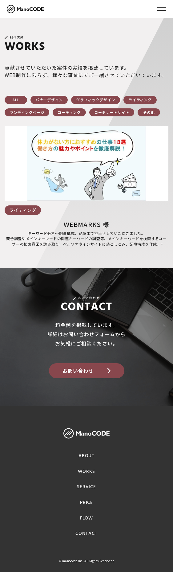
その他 (149, 112)
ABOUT (86, 456)
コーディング (69, 112)
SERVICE (86, 487)
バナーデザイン (49, 99)
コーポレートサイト (111, 112)
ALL (15, 99)
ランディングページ (27, 112)
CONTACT (86, 533)
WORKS (86, 471)
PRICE (86, 502)
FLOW (86, 518)
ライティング (139, 99)
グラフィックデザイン (95, 99)
